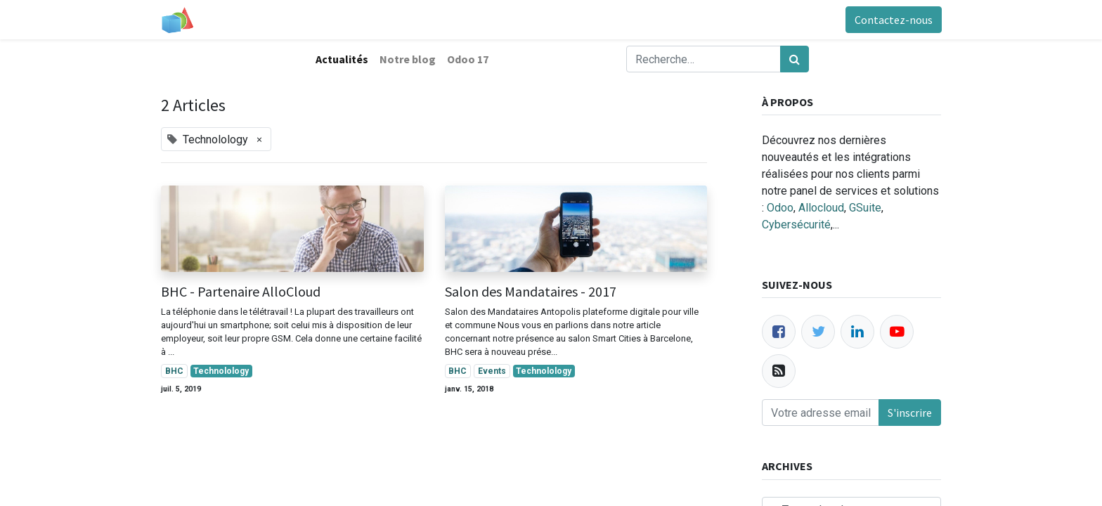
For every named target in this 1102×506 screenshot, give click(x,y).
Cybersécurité (796, 224)
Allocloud (821, 207)
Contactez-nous (893, 20)
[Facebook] (779, 332)
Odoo (780, 207)
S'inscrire (910, 413)
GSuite (865, 207)
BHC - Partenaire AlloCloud (240, 291)
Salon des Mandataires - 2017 (530, 291)
